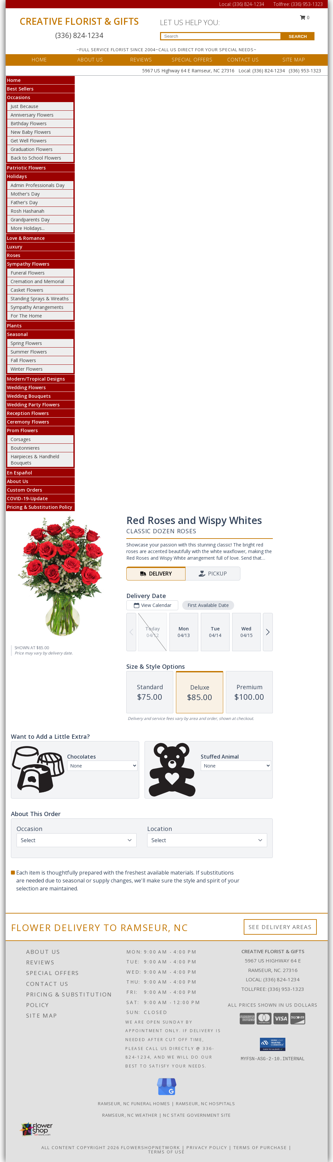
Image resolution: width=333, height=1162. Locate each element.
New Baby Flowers (31, 132)
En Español (19, 472)
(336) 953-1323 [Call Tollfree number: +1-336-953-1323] (307, 4)
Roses (13, 255)
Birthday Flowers (29, 123)
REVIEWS (141, 59)
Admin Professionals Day (37, 185)
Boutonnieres (25, 448)
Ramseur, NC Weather (130, 1115)
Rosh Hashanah (27, 211)
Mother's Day (25, 194)
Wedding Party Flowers (33, 404)
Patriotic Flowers (26, 168)
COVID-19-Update (27, 498)
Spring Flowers (26, 343)
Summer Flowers (29, 352)
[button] (272, 1044)
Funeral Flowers (28, 273)
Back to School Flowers (36, 158)
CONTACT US (243, 59)
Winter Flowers (27, 369)
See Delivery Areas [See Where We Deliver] (280, 927)
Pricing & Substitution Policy (39, 507)
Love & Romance (26, 238)
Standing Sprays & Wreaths (40, 298)
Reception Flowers (28, 413)
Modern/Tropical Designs (36, 379)
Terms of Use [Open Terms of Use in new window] (166, 1152)
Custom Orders (24, 490)
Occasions (18, 97)
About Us (17, 481)
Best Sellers (20, 89)
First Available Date (208, 605)
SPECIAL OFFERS (192, 59)
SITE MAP (293, 59)
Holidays (17, 176)
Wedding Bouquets (29, 396)
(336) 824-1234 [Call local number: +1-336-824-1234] (281, 979)
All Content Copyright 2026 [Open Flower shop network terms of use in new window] (80, 1147)
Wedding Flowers (26, 387)
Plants (14, 325)
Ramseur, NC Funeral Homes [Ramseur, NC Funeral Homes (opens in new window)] (134, 1103)
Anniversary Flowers (32, 115)
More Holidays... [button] (28, 228)
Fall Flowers (23, 360)
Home (14, 80)
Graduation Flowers (32, 149)
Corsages (21, 439)
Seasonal (17, 334)
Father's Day (24, 202)
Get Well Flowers (29, 140)
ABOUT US (90, 59)
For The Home (26, 316)
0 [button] (305, 17)
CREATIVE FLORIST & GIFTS (79, 21)
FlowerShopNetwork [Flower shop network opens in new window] (150, 1147)
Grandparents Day (30, 219)
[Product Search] (220, 36)
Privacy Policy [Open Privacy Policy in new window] (207, 1147)
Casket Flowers (27, 290)
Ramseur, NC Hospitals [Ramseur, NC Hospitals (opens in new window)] (205, 1103)
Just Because (24, 106)
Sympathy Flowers (28, 264)
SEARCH (298, 36)
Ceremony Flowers (28, 422)
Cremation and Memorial (37, 281)
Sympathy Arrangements (37, 307)
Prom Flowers (22, 430)
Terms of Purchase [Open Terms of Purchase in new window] (260, 1147)
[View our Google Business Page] (166, 1095)
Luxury (14, 247)
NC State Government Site (197, 1115)
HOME (39, 59)
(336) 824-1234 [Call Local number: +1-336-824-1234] (249, 4)
